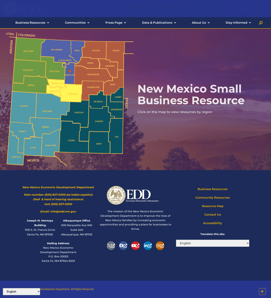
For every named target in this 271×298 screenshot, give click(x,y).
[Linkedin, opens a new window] (148, 245)
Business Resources (213, 189)
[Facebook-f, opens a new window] (123, 245)
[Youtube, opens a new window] (135, 245)
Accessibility (212, 223)
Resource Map (212, 206)
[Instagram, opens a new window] (160, 245)
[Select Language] (212, 243)
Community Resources (212, 197)
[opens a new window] (111, 245)
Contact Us (212, 214)
